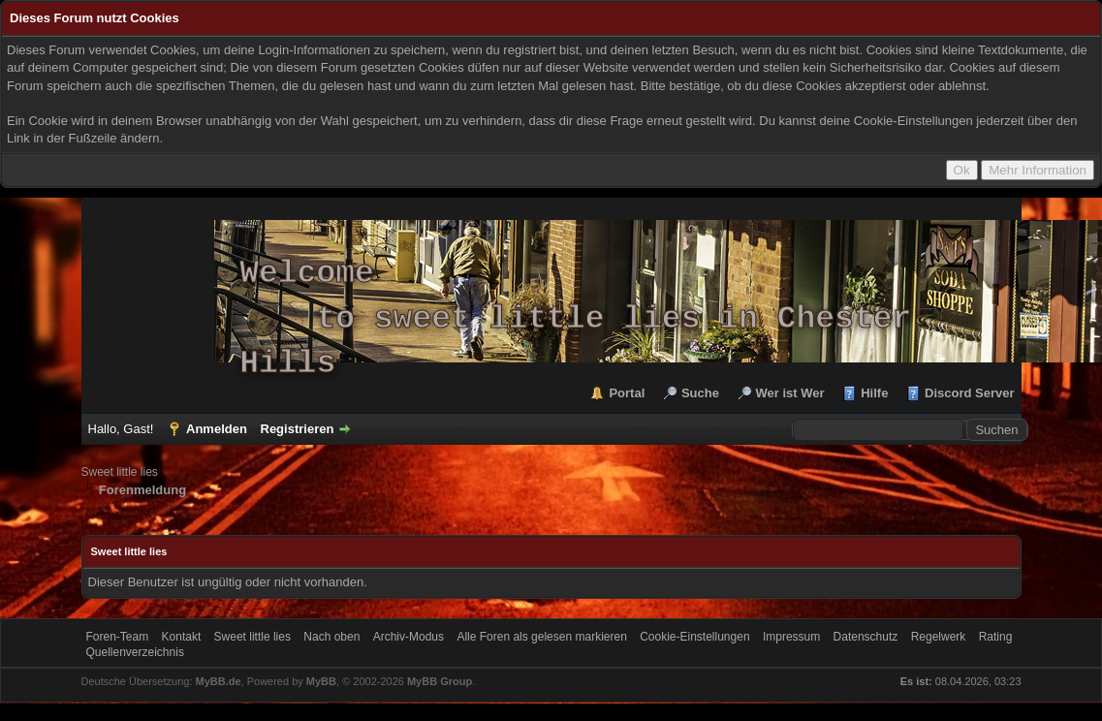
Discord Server (970, 393)
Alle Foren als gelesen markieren (541, 636)
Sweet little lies (119, 472)
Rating (996, 636)
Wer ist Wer (790, 393)
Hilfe (874, 393)
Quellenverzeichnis (135, 652)
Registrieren (297, 429)
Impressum (791, 636)
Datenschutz (866, 636)
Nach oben (331, 636)
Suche (700, 393)
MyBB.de (218, 681)
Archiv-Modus (408, 636)
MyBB (321, 681)
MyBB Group (439, 681)
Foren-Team (117, 636)
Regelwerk (938, 636)
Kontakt (182, 636)
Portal (627, 393)
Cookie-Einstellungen (694, 636)
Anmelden (216, 429)
